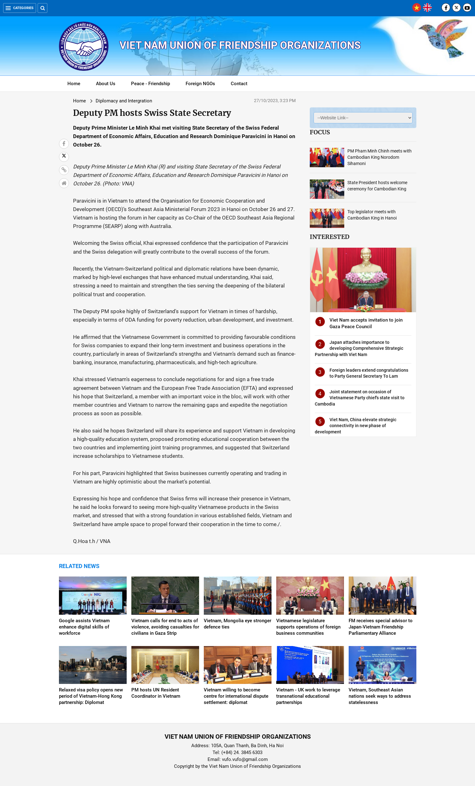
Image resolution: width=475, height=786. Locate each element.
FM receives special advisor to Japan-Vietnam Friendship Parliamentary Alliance (381, 627)
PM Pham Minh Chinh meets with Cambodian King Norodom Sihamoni (379, 157)
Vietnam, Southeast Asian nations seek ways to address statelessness (380, 696)
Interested (329, 236)
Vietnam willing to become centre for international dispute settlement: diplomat (236, 696)
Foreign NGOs (200, 83)
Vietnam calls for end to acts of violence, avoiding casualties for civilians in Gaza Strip (165, 627)
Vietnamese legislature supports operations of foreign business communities (308, 627)
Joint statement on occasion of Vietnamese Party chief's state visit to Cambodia (359, 397)
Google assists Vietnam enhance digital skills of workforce (84, 627)
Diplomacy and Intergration (124, 100)
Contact (239, 83)
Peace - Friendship (150, 83)
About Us (105, 83)
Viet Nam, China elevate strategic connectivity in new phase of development (355, 425)
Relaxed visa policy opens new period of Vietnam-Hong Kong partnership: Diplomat (91, 696)
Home (73, 83)
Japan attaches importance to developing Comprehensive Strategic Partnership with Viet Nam (359, 348)
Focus (320, 132)
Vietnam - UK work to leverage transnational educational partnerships (308, 696)
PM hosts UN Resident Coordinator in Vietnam (155, 693)
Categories (20, 8)
